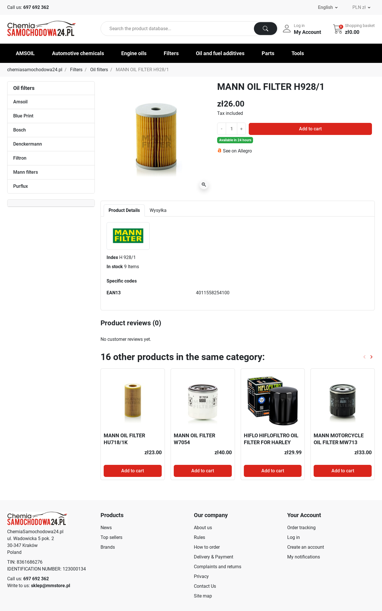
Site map (203, 596)
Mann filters (25, 172)
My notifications (303, 557)
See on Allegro (237, 151)
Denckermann (27, 144)
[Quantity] (231, 129)
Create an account (305, 547)
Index (112, 257)
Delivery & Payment (213, 557)
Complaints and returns (217, 566)
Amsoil (20, 102)
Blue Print (23, 116)
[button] (354, 28)
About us (203, 527)
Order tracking (301, 527)
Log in (293, 537)
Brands (108, 547)
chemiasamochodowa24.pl (34, 69)
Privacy (201, 576)
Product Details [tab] (124, 210)
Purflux (20, 186)
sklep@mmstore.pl (50, 585)
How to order (207, 547)
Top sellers (111, 537)
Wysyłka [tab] (158, 210)
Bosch (19, 130)
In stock (115, 266)
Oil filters (99, 69)
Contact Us (205, 586)
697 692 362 (36, 7)
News (106, 527)
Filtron (19, 158)
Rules (199, 537)
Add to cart (310, 129)
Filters (76, 69)
